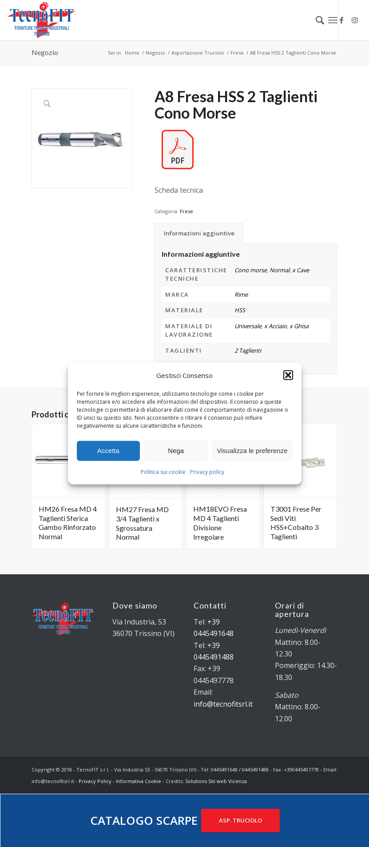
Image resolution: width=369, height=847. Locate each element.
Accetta (108, 450)
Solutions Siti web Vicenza (216, 781)
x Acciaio (275, 326)
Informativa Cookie (138, 781)
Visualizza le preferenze (252, 450)
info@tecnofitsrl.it (223, 704)
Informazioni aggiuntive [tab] (199, 233)
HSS (239, 310)
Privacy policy (207, 472)
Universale (248, 326)
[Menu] (332, 20)
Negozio (45, 52)
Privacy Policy (95, 781)
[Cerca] (315, 20)
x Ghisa (299, 326)
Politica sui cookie (163, 472)
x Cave (300, 270)
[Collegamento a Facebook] (341, 20)
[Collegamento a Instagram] (354, 20)
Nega (176, 450)
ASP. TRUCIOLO (240, 820)
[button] (288, 374)
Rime (241, 294)
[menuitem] (315, 20)
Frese (186, 211)
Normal (280, 270)
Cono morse (250, 270)
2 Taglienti (247, 350)
